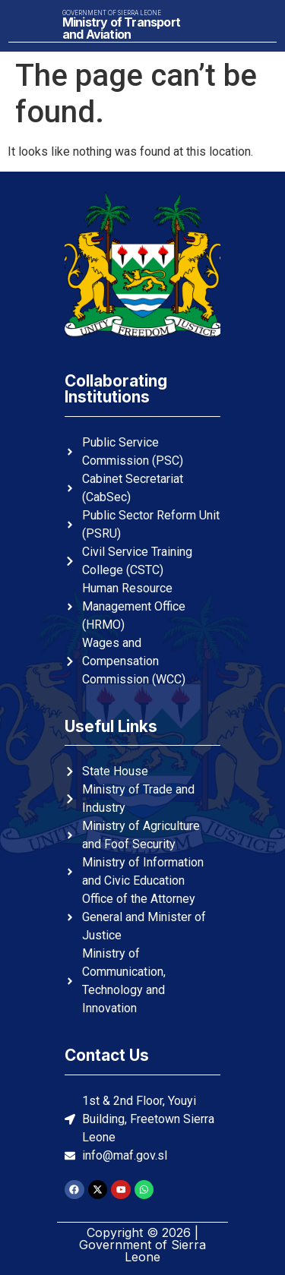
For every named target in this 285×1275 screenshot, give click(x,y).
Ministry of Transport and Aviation (121, 28)
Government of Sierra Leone (111, 13)
